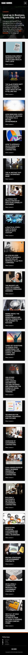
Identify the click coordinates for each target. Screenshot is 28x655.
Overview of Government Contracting (10, 443)
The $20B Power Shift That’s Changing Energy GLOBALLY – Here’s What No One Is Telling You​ (14, 87)
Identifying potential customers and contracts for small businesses (12, 531)
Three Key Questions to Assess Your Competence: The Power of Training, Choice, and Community (13, 350)
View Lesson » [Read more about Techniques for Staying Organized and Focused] (9, 421)
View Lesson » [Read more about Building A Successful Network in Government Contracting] (9, 507)
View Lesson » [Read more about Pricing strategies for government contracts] (9, 564)
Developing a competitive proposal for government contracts (10, 587)
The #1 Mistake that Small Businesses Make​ (13, 174)
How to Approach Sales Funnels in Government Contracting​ (12, 147)
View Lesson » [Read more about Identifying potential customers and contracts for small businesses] (9, 537)
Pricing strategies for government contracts (13, 559)
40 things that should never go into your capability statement (13, 201)
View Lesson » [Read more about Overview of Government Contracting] (9, 447)
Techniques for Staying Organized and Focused (13, 416)
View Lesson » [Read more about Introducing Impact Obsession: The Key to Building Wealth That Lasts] (9, 64)
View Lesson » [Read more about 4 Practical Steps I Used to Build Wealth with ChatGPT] (9, 235)
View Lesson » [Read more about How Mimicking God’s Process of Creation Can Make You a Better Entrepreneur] (9, 124)
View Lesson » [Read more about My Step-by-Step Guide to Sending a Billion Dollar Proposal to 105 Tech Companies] (9, 265)
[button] (25, 3)
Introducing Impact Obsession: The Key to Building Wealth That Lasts (13, 58)
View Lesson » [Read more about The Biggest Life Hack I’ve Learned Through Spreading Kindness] (9, 294)
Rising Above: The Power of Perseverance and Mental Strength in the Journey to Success (13, 318)
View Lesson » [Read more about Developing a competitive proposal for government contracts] (9, 594)
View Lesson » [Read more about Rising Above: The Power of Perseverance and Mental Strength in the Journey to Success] (9, 325)
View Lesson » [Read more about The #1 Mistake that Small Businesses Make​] (9, 179)
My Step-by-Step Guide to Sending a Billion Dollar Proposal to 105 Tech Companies (13, 259)
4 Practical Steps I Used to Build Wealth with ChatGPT (12, 230)
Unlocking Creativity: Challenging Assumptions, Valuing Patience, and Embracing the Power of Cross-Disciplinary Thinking (13, 385)
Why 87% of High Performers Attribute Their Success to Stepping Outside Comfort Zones (13, 618)
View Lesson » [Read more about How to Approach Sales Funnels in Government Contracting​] (9, 152)
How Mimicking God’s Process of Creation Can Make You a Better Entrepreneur (13, 117)
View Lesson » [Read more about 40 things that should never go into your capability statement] (9, 207)
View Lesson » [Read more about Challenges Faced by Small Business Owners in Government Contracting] (9, 477)
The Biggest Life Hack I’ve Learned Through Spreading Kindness (13, 288)
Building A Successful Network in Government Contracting (10, 501)
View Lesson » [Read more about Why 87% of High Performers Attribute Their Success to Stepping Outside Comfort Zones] (9, 626)
